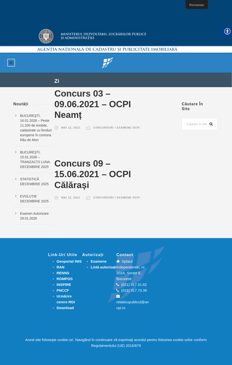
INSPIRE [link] (64, 284)
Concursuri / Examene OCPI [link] (116, 127)
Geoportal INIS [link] (69, 261)
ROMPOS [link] (65, 279)
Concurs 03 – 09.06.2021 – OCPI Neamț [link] (92, 104)
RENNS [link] (63, 273)
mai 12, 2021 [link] (70, 127)
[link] (108, 63)
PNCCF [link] (63, 290)
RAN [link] (61, 267)
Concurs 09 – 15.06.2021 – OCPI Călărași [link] (92, 174)
